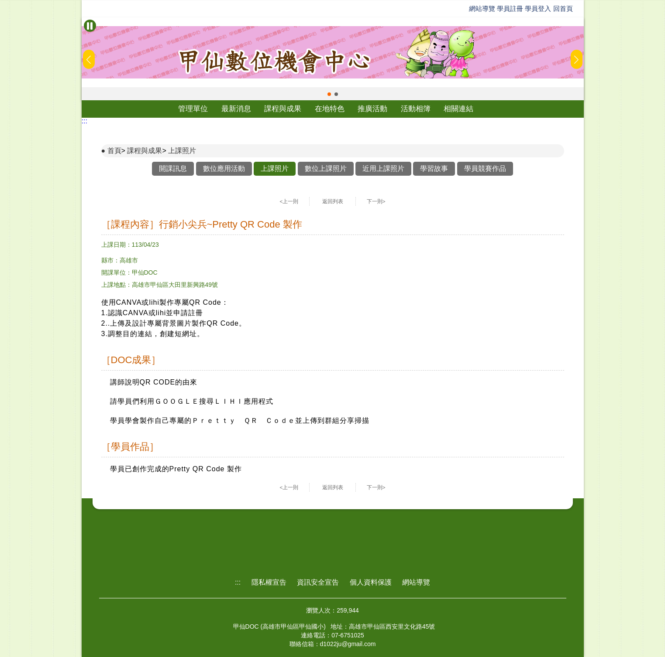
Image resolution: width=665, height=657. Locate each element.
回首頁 (563, 8)
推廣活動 (372, 109)
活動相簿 (416, 109)
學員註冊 (510, 8)
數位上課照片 (326, 168)
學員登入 (538, 8)
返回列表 (332, 201)
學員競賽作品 (485, 168)
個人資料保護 (371, 582)
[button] (329, 94)
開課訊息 (173, 168)
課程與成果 (282, 109)
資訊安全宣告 (318, 582)
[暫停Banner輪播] (90, 26)
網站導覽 (482, 8)
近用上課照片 (383, 168)
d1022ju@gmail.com (348, 643)
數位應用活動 (224, 168)
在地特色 (330, 109)
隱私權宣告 (269, 582)
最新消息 (236, 109)
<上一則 (289, 201)
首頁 (114, 150)
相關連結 (458, 109)
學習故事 (434, 168)
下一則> (376, 201)
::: (84, 121)
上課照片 (182, 150)
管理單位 (193, 109)
